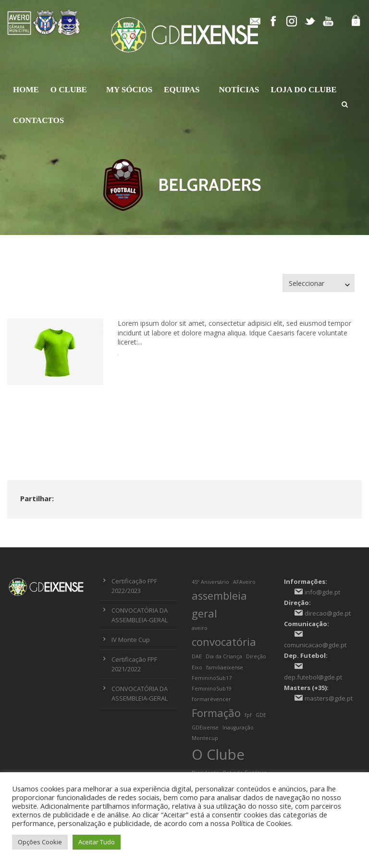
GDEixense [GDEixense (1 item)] (205, 727)
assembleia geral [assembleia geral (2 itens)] (219, 604)
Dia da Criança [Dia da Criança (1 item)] (224, 656)
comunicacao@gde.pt (315, 645)
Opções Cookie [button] (40, 842)
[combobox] (318, 283)
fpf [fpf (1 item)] (248, 715)
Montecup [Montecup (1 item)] (205, 738)
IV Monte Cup (130, 639)
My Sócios (129, 89)
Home (26, 89)
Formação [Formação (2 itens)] (216, 713)
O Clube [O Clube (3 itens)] (218, 754)
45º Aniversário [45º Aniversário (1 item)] (210, 582)
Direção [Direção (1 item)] (256, 656)
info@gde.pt (322, 592)
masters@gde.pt (329, 698)
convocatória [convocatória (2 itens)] (224, 642)
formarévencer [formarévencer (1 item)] (211, 699)
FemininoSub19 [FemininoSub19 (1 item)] (212, 688)
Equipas (181, 89)
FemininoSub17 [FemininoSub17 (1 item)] (212, 678)
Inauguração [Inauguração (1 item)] (238, 727)
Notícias (239, 89)
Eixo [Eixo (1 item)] (197, 667)
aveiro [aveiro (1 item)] (200, 628)
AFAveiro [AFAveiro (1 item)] (244, 582)
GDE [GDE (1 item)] (261, 715)
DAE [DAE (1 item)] (197, 656)
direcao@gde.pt (328, 613)
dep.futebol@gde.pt (313, 677)
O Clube (68, 89)
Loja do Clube (304, 89)
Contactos (38, 120)
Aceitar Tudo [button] (96, 842)
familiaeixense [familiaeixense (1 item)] (224, 667)
